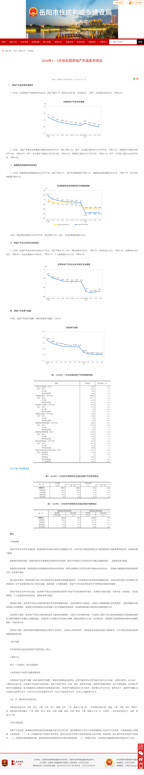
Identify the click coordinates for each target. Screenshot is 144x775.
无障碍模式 (119, 2)
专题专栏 (92, 42)
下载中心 (103, 42)
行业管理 (24, 42)
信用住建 (35, 42)
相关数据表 (24, 468)
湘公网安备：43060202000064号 (83, 766)
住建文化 (69, 42)
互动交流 (81, 42)
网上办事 (47, 42)
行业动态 (30, 51)
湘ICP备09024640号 (64, 766)
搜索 (140, 42)
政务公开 (13, 42)
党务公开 (58, 42)
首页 (4, 42)
